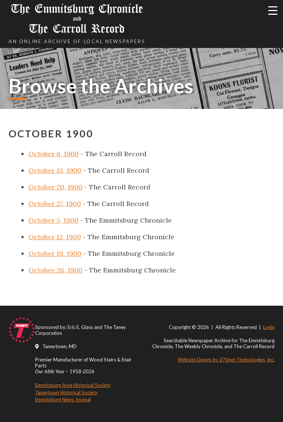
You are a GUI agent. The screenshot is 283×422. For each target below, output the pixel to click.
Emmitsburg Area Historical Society (73, 385)
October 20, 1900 (55, 187)
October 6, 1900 (53, 154)
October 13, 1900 (54, 170)
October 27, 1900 (54, 203)
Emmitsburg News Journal (63, 399)
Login (269, 327)
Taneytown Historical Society (66, 392)
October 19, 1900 (54, 253)
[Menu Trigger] (273, 10)
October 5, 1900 (53, 220)
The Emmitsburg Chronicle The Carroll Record (76, 19)
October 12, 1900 (54, 237)
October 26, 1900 (55, 270)
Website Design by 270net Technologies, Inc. (226, 360)
